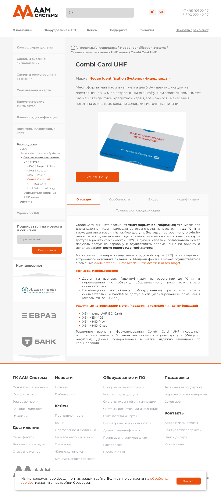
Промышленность (69, 415)
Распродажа (27, 144)
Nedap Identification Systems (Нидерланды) (129, 78)
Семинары (173, 401)
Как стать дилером (27, 409)
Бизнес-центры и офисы (74, 437)
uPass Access (147, 263)
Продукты (86, 48)
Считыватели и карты (34, 90)
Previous (39, 274)
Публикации (65, 394)
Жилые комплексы (69, 451)
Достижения (26, 427)
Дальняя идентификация (37, 117)
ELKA (23, 148)
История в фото (25, 394)
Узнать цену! (97, 177)
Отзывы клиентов (26, 451)
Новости (64, 377)
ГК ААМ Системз (30, 377)
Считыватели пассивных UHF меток (99, 52)
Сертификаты (23, 437)
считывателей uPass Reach (115, 263)
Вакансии (20, 416)
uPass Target (170, 263)
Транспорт (63, 444)
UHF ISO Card (36, 183)
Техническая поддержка (183, 387)
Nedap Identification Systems (40, 153)
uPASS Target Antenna (42, 166)
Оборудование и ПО (59, 30)
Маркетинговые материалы (186, 394)
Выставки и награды (29, 444)
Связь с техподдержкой (183, 430)
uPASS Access (36, 170)
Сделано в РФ (28, 213)
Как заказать (174, 444)
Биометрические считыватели (127, 423)
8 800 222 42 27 (195, 15)
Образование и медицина (75, 430)
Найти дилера (176, 437)
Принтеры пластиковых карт (126, 437)
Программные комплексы (123, 387)
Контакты (146, 30)
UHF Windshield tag (41, 188)
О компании (22, 30)
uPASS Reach (36, 175)
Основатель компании (30, 387)
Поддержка (117, 30)
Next (39, 357)
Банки (59, 423)
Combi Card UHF (39, 179)
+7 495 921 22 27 (195, 11)
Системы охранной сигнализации (129, 401)
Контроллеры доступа (35, 47)
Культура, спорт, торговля (75, 459)
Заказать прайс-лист (192, 30)
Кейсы (92, 30)
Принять (188, 481)
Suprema (26, 201)
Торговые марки (26, 401)
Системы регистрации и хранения (130, 409)
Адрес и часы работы (181, 423)
